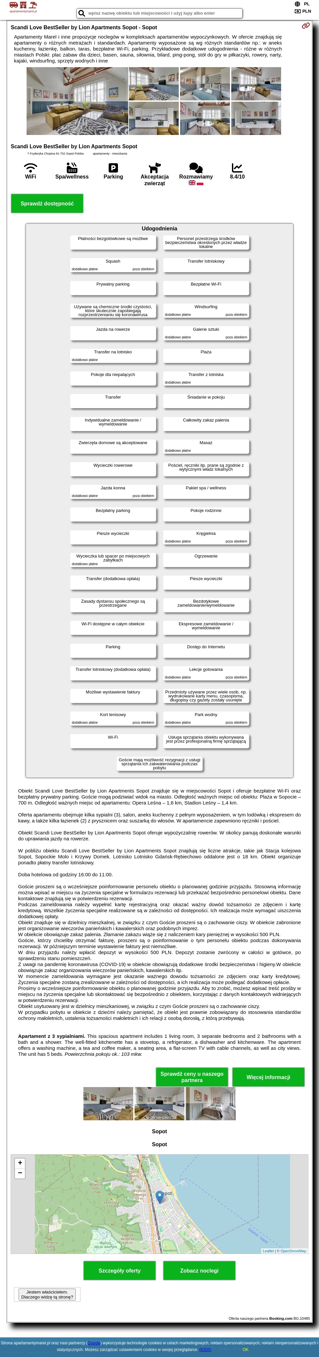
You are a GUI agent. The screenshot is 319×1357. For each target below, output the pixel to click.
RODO (205, 1349)
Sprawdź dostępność (47, 203)
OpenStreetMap (293, 1251)
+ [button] (20, 1164)
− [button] (20, 1173)
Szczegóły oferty (120, 1271)
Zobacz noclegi (199, 1271)
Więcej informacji (268, 1077)
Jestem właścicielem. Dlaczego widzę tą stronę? (47, 1294)
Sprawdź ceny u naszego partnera (191, 1077)
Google (94, 1343)
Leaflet (268, 1251)
